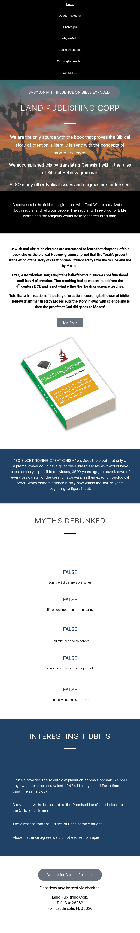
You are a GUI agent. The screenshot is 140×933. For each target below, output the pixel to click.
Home (70, 4)
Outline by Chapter (70, 49)
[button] (70, 92)
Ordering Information (70, 61)
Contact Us (70, 72)
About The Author (70, 15)
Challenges (70, 27)
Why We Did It (70, 38)
